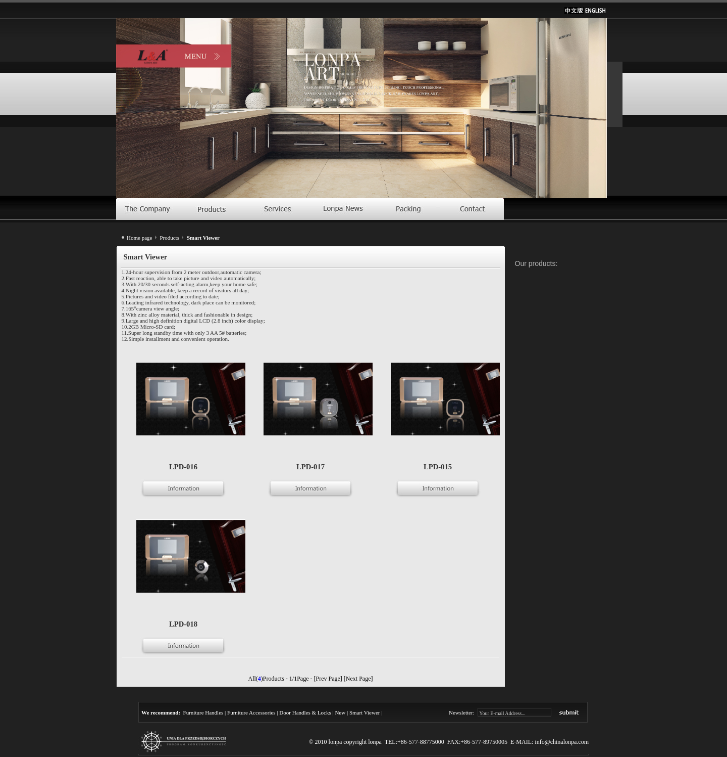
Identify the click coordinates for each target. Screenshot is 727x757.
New (340, 712)
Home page (139, 238)
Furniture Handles (203, 712)
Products (169, 238)
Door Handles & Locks (305, 712)
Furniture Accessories (251, 712)
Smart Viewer (364, 712)
